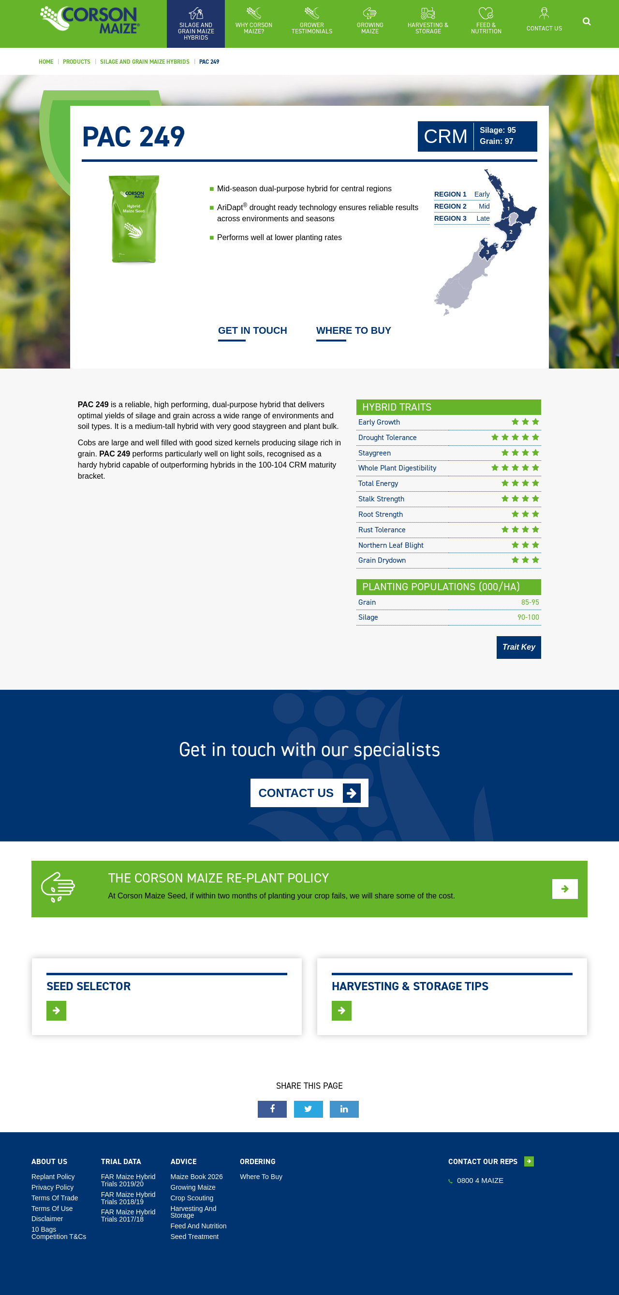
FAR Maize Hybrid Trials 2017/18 (128, 1215)
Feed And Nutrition (199, 1226)
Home (46, 62)
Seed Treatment (195, 1236)
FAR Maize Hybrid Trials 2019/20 (128, 1180)
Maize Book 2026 (197, 1177)
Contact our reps (491, 1161)
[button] (254, 21)
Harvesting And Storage (194, 1212)
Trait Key (518, 647)
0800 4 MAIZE (475, 1180)
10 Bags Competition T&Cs (58, 1232)
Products (76, 62)
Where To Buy (261, 1177)
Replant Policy (53, 1177)
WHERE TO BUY (353, 331)
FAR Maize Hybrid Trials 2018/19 (128, 1198)
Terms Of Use (52, 1208)
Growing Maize (193, 1187)
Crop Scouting (192, 1198)
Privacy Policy (52, 1187)
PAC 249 (209, 62)
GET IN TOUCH (252, 331)
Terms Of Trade (54, 1198)
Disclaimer (47, 1219)
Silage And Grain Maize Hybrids (145, 62)
